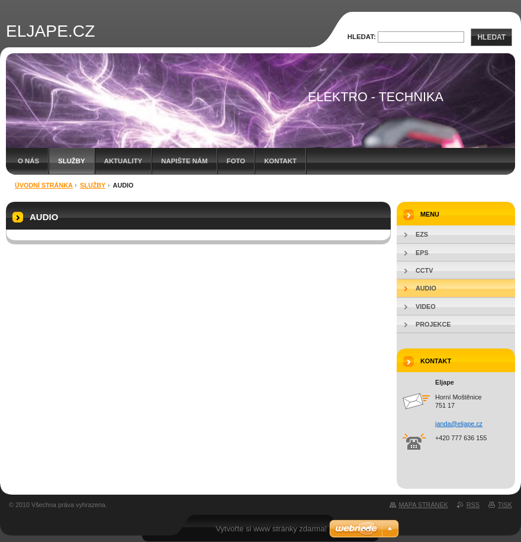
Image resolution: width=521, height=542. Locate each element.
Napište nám (184, 160)
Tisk (505, 504)
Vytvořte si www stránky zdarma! (271, 528)
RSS (473, 504)
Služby (71, 160)
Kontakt (280, 160)
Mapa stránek (423, 504)
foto (236, 160)
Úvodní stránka (44, 185)
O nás (28, 160)
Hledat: (362, 36)
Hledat (491, 37)
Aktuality (123, 160)
